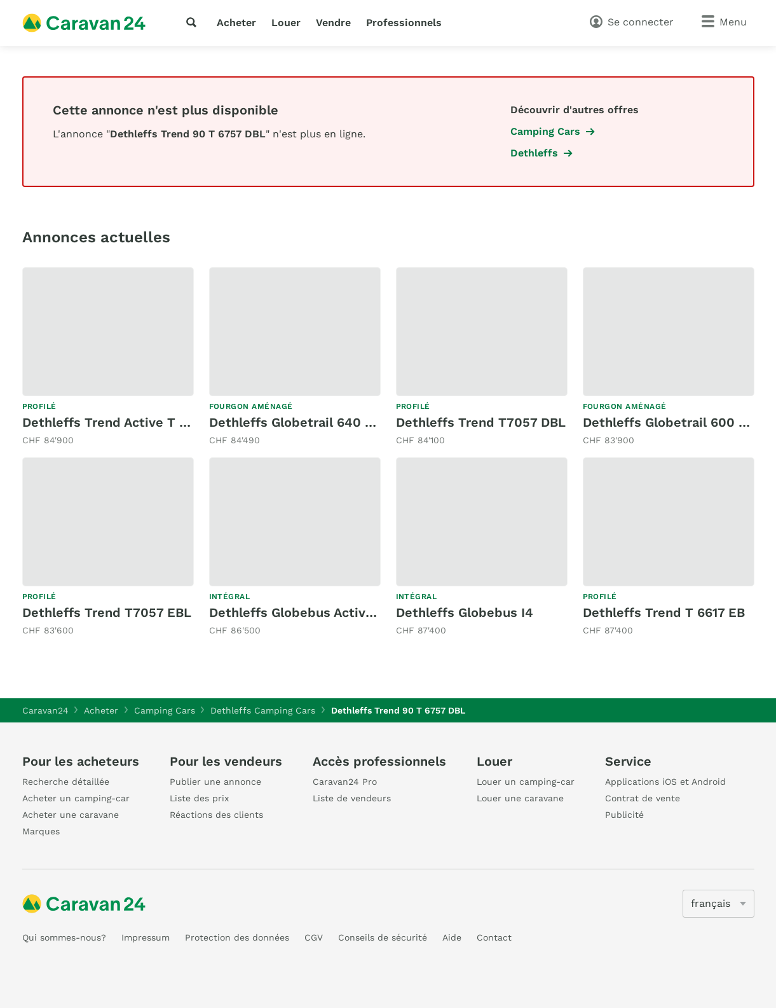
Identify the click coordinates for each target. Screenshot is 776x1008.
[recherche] (193, 22)
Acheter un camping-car (76, 798)
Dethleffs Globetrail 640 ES (295, 422)
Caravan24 (45, 710)
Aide (451, 937)
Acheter (236, 23)
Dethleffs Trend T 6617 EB (664, 612)
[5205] (718, 904)
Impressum (145, 937)
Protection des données (237, 937)
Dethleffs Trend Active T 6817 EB (124, 422)
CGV (313, 937)
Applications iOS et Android (665, 782)
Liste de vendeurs (352, 798)
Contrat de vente (642, 798)
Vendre (333, 23)
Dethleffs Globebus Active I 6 (300, 612)
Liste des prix (199, 798)
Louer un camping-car (526, 782)
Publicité (624, 815)
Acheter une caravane (70, 815)
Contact (494, 937)
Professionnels (404, 23)
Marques (41, 831)
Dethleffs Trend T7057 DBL (481, 422)
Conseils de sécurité (382, 937)
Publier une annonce (215, 782)
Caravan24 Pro (345, 782)
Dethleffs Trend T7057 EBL (106, 612)
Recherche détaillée (65, 782)
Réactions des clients (216, 815)
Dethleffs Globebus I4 (464, 612)
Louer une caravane (520, 798)
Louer (286, 23)
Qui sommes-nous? (64, 937)
